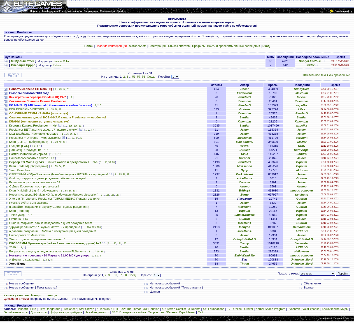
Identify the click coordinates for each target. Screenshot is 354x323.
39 (56, 142)
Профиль (198, 46)
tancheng (301, 194)
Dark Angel (301, 150)
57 (138, 76)
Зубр (244, 170)
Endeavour (244, 93)
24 (64, 89)
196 (76, 126)
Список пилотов (179, 46)
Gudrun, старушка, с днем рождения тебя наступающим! (47, 178)
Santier (244, 117)
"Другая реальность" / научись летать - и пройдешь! (44, 227)
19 (102, 251)
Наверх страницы (44, 295)
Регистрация (157, 46)
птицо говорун (301, 190)
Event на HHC (18, 219)
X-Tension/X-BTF (108, 309)
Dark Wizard (244, 174)
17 (94, 251)
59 (109, 162)
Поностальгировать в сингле (28, 158)
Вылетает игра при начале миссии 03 (34, 182)
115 (107, 195)
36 (71, 134)
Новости (22, 309)
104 (89, 227)
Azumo (244, 186)
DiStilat (245, 150)
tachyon (244, 227)
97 (128, 174)
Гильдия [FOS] (19, 146)
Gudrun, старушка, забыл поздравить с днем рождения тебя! (50, 223)
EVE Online (234, 309)
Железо (171, 312)
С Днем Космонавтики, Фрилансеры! (34, 186)
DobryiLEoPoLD (310, 61)
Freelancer (70, 309)
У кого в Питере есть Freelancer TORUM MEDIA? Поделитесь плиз (54, 198)
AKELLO (301, 231)
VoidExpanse (310, 309)
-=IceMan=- (244, 178)
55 (64, 166)
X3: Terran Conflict (174, 309)
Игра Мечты (187, 312)
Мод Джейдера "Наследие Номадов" (34, 133)
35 (67, 134)
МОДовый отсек (23, 61)
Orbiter (248, 309)
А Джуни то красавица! (24, 259)
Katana (58, 61)
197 (81, 126)
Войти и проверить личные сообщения (233, 46)
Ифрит (301, 162)
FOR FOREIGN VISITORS (26, 109)
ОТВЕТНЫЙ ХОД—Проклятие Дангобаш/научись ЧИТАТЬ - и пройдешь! (58, 174)
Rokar (66, 61)
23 (60, 89)
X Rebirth (194, 309)
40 (60, 142)
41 (64, 142)
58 (143, 76)
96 (124, 174)
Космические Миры (335, 309)
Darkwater (302, 243)
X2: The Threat (131, 309)
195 (71, 126)
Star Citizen (86, 309)
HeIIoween (301, 251)
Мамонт (301, 93)
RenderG (244, 97)
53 (56, 166)
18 (98, 251)
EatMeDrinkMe (244, 215)
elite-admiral (244, 141)
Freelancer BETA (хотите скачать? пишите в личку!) (44, 129)
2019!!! (13, 247)
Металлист (302, 227)
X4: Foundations (213, 309)
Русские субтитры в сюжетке (28, 202)
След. (151, 76)
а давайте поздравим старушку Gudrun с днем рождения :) (49, 206)
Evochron (294, 309)
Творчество (156, 312)
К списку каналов (16, 295)
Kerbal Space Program (270, 309)
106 (99, 227)
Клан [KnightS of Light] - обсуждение (33, 190)
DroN (301, 146)
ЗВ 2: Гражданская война (129, 312)
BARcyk (244, 190)
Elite (33, 309)
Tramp (244, 243)
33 (73, 138)
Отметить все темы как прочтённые (325, 75)
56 (133, 76)
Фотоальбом (137, 46)
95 (120, 174)
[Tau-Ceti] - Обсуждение (25, 150)
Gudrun (244, 109)
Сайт (201, 312)
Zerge (244, 194)
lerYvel (301, 97)
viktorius (302, 170)
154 (119, 243)
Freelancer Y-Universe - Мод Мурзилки (35, 137)
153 (114, 243)
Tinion (244, 263)
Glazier (301, 141)
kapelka (301, 105)
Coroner (244, 158)
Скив (244, 154)
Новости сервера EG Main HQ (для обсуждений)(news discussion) (53, 194)
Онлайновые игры (16, 312)
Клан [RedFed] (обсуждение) (28, 166)
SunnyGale (301, 89)
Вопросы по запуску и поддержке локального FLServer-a (47, 251)
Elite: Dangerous (49, 309)
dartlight (301, 137)
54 (60, 166)
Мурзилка (245, 137)
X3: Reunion (151, 309)
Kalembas (244, 101)
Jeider (310, 65)
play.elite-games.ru (97, 312)
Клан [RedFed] (19, 210)
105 (94, 227)
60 (113, 162)
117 (117, 195)
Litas (301, 109)
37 (75, 134)
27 (60, 109)
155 (124, 243)
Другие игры (39, 312)
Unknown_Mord (302, 259)
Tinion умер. (17, 215)
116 (112, 195)
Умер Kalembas (19, 170)
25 (68, 89)
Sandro (302, 154)
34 (77, 138)
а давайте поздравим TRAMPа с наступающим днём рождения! (52, 231)
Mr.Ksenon (244, 166)
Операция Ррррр (23, 65)
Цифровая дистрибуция (66, 312)
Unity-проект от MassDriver (27, 235)
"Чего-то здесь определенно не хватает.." (37, 239)
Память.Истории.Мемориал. (28, 154)
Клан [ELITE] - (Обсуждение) (28, 141)
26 (56, 109)
